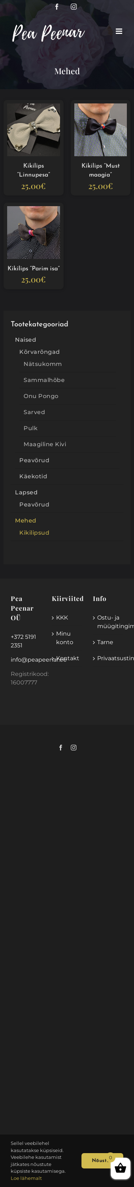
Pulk (31, 428)
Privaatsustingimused (108, 658)
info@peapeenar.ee (39, 659)
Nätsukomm (43, 364)
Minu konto (64, 638)
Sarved (34, 412)
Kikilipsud (34, 532)
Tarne (105, 642)
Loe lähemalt (26, 1178)
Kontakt (67, 658)
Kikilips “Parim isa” (34, 269)
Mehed (25, 520)
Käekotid (33, 476)
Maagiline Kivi (45, 444)
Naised (25, 339)
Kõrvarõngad (39, 351)
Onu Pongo (41, 396)
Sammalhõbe (44, 380)
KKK (62, 617)
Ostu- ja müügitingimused (108, 622)
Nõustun (102, 1160)
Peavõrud (34, 460)
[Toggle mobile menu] (119, 31)
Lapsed (26, 492)
